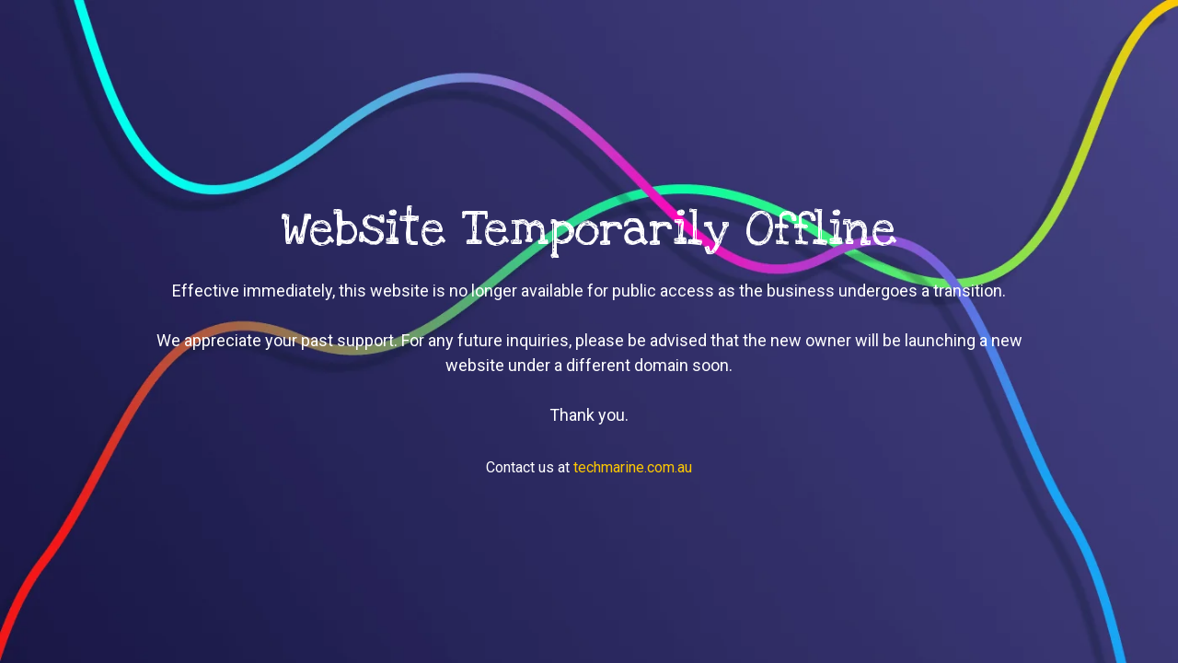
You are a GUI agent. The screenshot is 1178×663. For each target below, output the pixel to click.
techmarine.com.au (632, 467)
